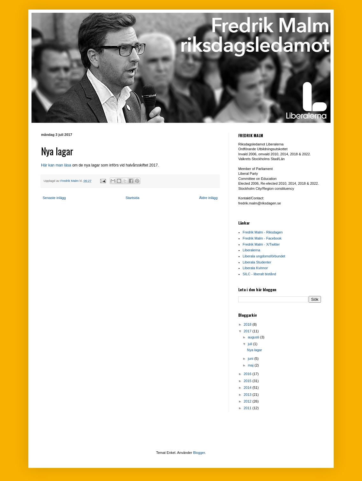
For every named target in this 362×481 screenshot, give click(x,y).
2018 (248, 324)
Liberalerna (251, 250)
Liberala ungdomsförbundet (264, 256)
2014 (248, 387)
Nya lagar (254, 350)
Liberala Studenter (257, 262)
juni (251, 358)
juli (250, 344)
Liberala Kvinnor (255, 268)
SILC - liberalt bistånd (259, 274)
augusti (254, 337)
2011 (248, 408)
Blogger (199, 453)
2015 (248, 381)
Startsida (132, 198)
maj (251, 365)
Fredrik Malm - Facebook (262, 238)
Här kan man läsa (56, 165)
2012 (248, 401)
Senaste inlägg (54, 198)
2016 (248, 374)
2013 (248, 394)
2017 (248, 331)
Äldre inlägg (208, 198)
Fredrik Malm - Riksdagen (263, 232)
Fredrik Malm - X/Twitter (261, 244)
